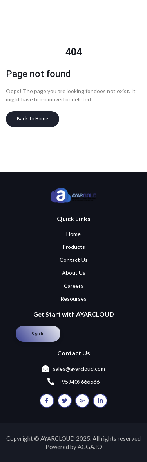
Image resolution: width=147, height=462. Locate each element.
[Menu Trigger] (127, 21)
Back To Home (32, 118)
